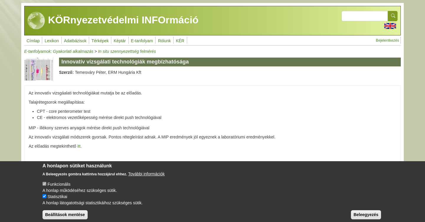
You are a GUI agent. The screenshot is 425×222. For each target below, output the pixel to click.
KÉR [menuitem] (180, 40)
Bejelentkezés (387, 40)
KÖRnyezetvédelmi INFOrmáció (113, 21)
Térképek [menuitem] (100, 40)
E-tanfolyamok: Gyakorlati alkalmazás (58, 51)
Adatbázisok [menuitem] (75, 40)
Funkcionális (59, 188)
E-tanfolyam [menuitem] (142, 40)
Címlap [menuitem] (33, 40)
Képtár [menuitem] (120, 40)
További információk (146, 177)
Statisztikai (57, 200)
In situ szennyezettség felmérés (127, 51)
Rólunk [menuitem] (164, 40)
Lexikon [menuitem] (52, 40)
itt (79, 146)
